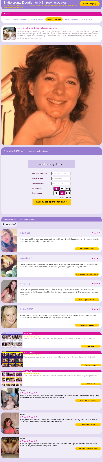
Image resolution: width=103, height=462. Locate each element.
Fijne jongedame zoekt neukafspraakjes (87, 300)
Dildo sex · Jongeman (88, 400)
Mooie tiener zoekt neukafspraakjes (86, 249)
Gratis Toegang (89, 4)
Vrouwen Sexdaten (54, 19)
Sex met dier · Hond (88, 424)
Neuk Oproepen (91, 365)
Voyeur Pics (91, 384)
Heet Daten (91, 346)
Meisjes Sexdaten (20, 19)
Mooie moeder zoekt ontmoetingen (87, 325)
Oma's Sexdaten (71, 19)
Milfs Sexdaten (37, 19)
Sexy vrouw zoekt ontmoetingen (87, 274)
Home (7, 19)
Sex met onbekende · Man (88, 448)
